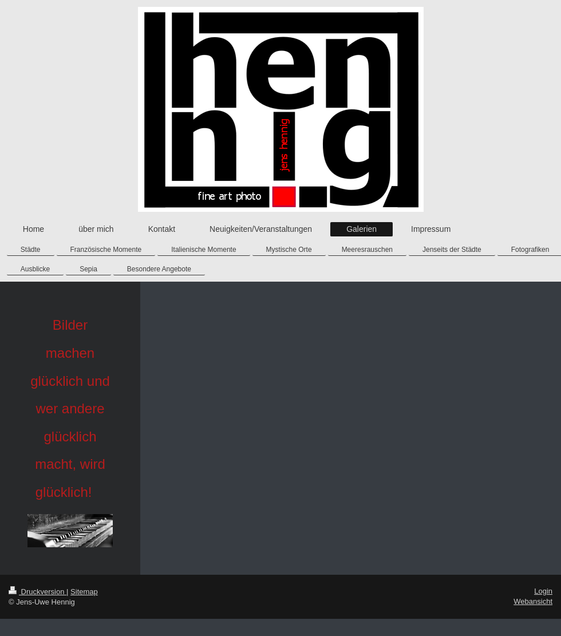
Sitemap (84, 591)
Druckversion (37, 591)
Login (543, 591)
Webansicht (532, 601)
